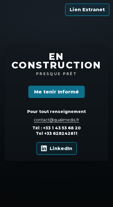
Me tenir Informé (56, 92)
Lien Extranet (87, 9)
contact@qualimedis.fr (56, 119)
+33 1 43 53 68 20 (62, 128)
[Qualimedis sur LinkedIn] (56, 148)
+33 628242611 (60, 133)
